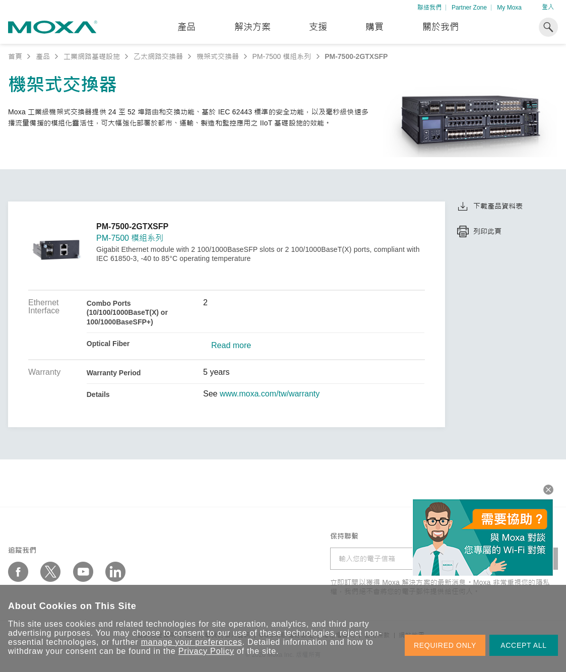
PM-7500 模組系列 (282, 56)
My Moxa (509, 8)
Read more (231, 346)
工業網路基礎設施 (92, 56)
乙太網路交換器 (158, 56)
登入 (548, 7)
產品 (43, 56)
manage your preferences (191, 642)
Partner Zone (469, 8)
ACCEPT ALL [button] (523, 645)
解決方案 (252, 27)
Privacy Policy (206, 651)
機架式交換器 (218, 56)
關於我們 (440, 27)
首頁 (15, 56)
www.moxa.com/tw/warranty (270, 394)
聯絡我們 (429, 8)
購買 (374, 27)
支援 (318, 27)
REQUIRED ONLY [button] (445, 645)
